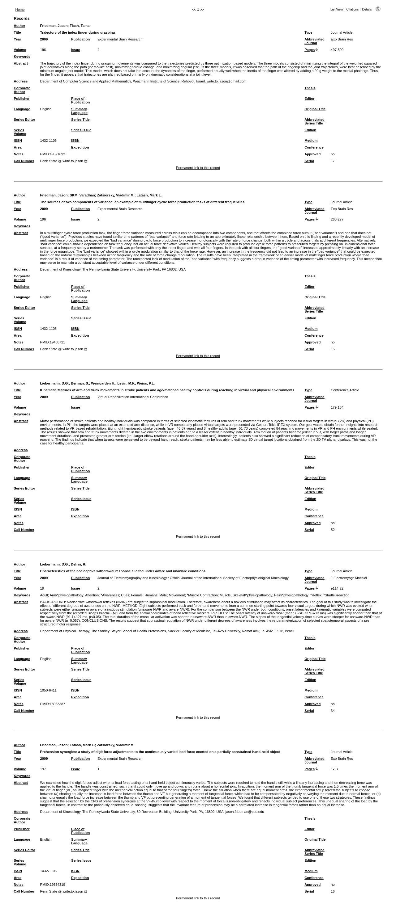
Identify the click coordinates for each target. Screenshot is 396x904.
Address (21, 81)
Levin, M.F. (126, 383)
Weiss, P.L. (146, 383)
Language (22, 109)
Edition (310, 130)
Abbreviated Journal (314, 41)
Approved (312, 154)
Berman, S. (80, 383)
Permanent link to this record (198, 168)
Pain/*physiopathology (291, 595)
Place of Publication (80, 100)
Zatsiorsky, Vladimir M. (116, 195)
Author (19, 25)
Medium (310, 140)
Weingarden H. (103, 383)
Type (308, 32)
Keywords (22, 56)
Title (17, 32)
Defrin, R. (78, 564)
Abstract (21, 63)
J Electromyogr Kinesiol (349, 578)
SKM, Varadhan (82, 195)
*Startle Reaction (337, 595)
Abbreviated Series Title (314, 121)
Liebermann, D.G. (54, 383)
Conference (314, 147)
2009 (44, 39)
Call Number (24, 161)
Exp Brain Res (342, 39)
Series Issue (81, 130)
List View (336, 9)
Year (17, 39)
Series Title (80, 119)
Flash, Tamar (80, 25)
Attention (92, 595)
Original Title (314, 109)
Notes (19, 154)
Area (18, 147)
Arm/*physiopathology (67, 595)
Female (137, 595)
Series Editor (24, 119)
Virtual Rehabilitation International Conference (132, 397)
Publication (80, 39)
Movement (177, 595)
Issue (75, 50)
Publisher (22, 98)
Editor (309, 98)
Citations (352, 9)
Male (163, 595)
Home (20, 9)
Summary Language (79, 111)
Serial (309, 161)
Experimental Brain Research (120, 39)
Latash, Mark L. (149, 195)
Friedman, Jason (54, 25)
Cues (125, 595)
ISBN (75, 140)
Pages (309, 50)
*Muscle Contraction (202, 595)
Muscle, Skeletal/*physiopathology (246, 595)
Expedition (80, 147)
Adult (44, 595)
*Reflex (315, 595)
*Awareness (110, 595)
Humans (150, 595)
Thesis (309, 88)
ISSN (18, 140)
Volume (20, 50)
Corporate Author (22, 90)
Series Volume (20, 132)
